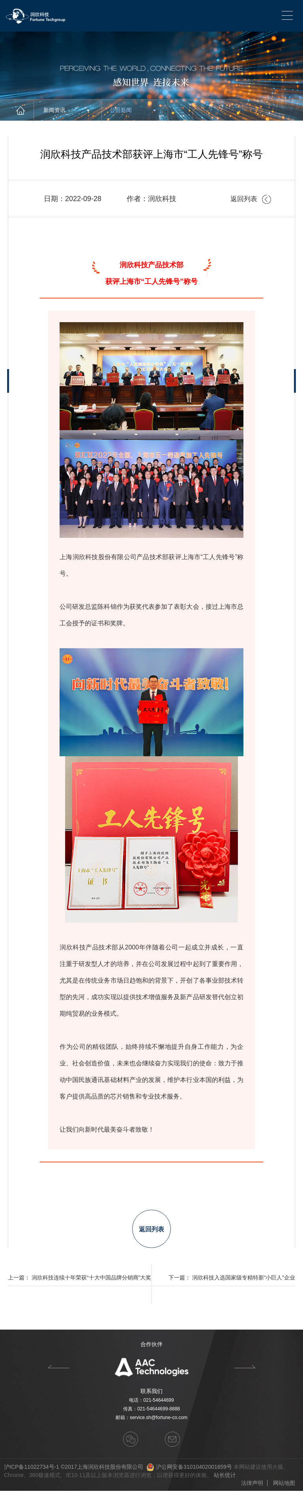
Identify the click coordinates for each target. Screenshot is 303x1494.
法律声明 (252, 1486)
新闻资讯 (66, 110)
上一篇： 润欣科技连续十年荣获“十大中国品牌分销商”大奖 (79, 1281)
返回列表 (250, 199)
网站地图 (284, 1486)
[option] (151, 1370)
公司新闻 (133, 110)
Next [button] (245, 1370)
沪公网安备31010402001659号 (194, 1470)
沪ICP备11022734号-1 (31, 1470)
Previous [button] (58, 1370)
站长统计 (225, 1478)
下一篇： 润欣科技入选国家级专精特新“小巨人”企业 (231, 1281)
